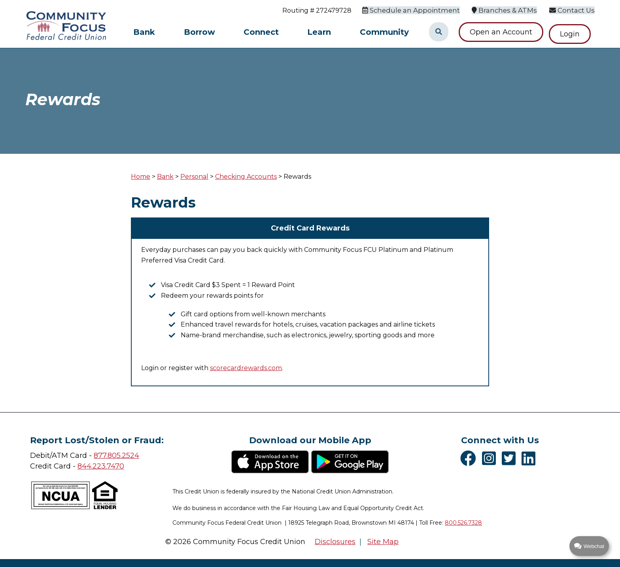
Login (574, 32)
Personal (194, 176)
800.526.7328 (463, 522)
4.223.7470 (105, 466)
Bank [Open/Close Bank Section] (144, 32)
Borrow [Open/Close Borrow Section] (199, 32)
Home (140, 176)
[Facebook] (470, 458)
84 (82, 466)
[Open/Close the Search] (438, 32)
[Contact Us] (573, 10)
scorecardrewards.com (246, 368)
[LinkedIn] (530, 458)
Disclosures (335, 541)
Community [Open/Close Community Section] (384, 32)
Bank (165, 176)
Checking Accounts (246, 176)
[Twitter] (511, 458)
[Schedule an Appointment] (419, 10)
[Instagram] (491, 458)
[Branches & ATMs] (508, 10)
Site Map (383, 541)
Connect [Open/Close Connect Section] (261, 32)
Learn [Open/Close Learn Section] (319, 32)
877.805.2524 (116, 455)
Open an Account (501, 32)
